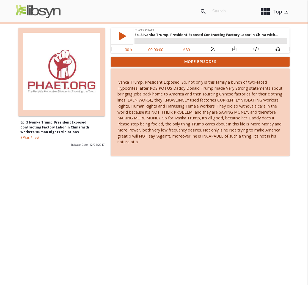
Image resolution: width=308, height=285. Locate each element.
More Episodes (200, 61)
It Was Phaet (29, 137)
